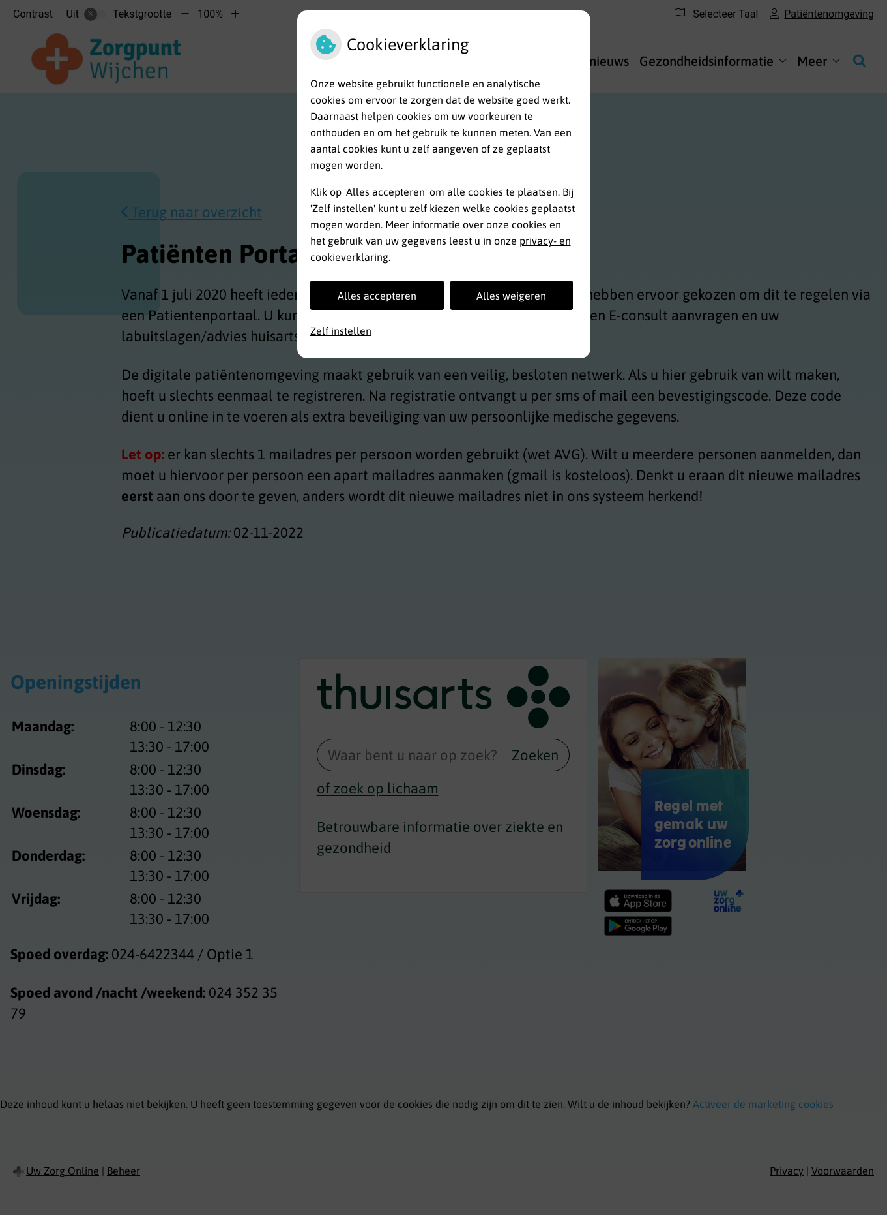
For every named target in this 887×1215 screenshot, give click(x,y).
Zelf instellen (340, 331)
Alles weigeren (511, 295)
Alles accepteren (377, 295)
